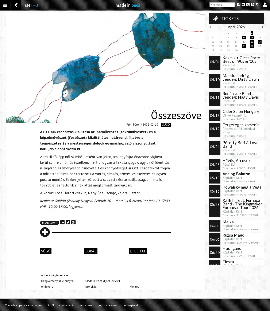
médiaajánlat (130, 305)
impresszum (86, 305)
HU (35, 5)
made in (128, 5)
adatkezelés (66, 305)
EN (27, 5)
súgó (166, 124)
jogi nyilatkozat (108, 305)
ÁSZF (51, 305)
